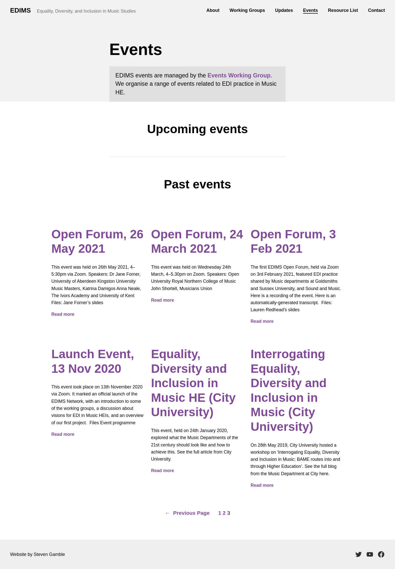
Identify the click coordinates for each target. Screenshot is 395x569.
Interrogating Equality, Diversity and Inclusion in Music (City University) (288, 390)
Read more (62, 314)
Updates (284, 10)
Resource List (343, 10)
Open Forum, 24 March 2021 (197, 241)
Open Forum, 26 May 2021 (97, 241)
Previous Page (187, 513)
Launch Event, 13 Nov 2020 (92, 361)
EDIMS (20, 10)
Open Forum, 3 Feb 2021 (293, 241)
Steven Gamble (49, 554)
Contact (376, 10)
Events (310, 10)
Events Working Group (239, 75)
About (212, 10)
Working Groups (247, 10)
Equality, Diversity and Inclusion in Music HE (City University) (193, 383)
